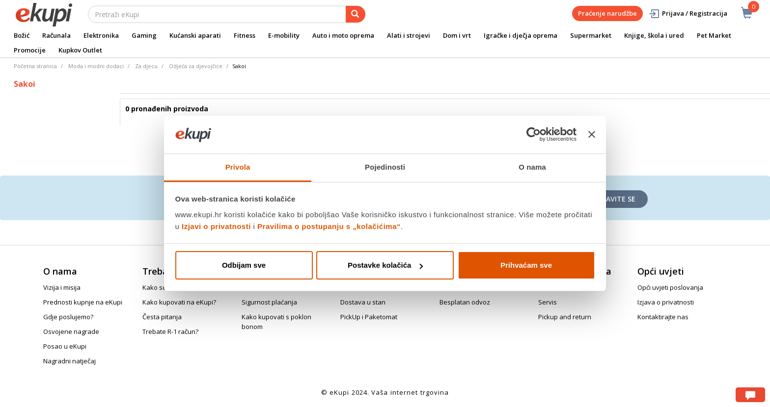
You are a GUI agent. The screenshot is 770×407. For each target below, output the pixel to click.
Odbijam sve (244, 265)
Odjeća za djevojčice (195, 66)
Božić (21, 35)
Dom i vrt (457, 35)
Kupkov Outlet (80, 50)
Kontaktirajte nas (662, 316)
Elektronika (101, 35)
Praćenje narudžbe (607, 13)
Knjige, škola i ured (654, 35)
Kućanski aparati (195, 35)
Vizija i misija (62, 287)
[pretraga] (355, 14)
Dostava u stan (362, 302)
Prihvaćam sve (526, 265)
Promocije (30, 50)
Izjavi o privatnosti (216, 226)
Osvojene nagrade (71, 331)
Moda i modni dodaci (96, 66)
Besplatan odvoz (465, 302)
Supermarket (590, 35)
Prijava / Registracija (687, 13)
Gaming (144, 35)
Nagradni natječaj (69, 360)
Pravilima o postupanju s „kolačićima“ (329, 226)
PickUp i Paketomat (368, 316)
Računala (56, 35)
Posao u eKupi (64, 346)
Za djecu (146, 66)
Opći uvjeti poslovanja (670, 287)
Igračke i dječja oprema (520, 35)
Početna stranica (35, 66)
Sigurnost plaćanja (269, 302)
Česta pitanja (162, 316)
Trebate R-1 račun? (170, 331)
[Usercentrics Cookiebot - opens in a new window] (534, 134)
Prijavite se (614, 199)
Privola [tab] (237, 167)
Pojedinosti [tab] (385, 167)
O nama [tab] (532, 167)
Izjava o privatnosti (665, 302)
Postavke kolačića (385, 265)
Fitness (244, 35)
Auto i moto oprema (343, 35)
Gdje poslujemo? (68, 316)
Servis (547, 302)
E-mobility (284, 35)
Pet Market (714, 35)
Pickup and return (564, 316)
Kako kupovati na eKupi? (179, 302)
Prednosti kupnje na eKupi (82, 302)
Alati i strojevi (408, 35)
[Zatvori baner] (591, 134)
